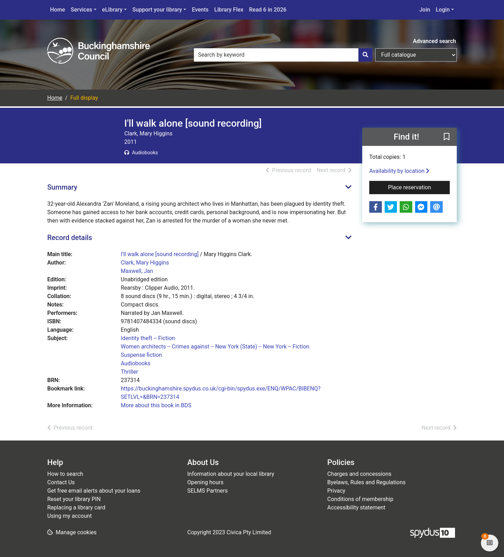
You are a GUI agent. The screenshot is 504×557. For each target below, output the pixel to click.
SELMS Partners (207, 490)
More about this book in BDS (156, 405)
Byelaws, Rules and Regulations (366, 482)
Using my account (69, 516)
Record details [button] (69, 237)
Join (424, 9)
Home (57, 9)
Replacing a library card (76, 507)
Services (81, 9)
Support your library (157, 9)
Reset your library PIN (74, 499)
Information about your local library (230, 474)
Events (200, 9)
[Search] (365, 55)
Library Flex (228, 9)
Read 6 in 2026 (267, 9)
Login (443, 9)
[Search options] (416, 55)
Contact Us (61, 482)
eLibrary (112, 9)
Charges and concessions (359, 474)
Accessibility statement (356, 507)
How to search (65, 474)
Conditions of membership (360, 499)
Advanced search (434, 41)
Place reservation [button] (419, 187)
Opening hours (205, 482)
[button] (446, 137)
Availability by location (399, 171)
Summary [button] (62, 187)
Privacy (336, 490)
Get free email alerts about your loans (93, 490)
